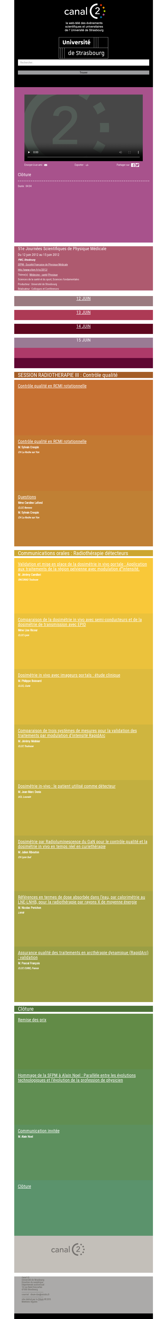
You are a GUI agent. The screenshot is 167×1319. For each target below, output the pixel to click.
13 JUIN (83, 312)
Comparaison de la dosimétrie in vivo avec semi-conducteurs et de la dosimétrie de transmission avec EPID (80, 622)
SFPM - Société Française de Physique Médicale (43, 264)
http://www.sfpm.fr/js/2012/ (33, 269)
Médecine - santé (39, 274)
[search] (83, 62)
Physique (53, 274)
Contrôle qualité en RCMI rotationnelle (52, 386)
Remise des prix (32, 1019)
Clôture (24, 1186)
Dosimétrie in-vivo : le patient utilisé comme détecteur (67, 786)
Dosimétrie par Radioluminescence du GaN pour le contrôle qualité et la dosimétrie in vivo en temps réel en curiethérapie (82, 844)
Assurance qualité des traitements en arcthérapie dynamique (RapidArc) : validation (83, 955)
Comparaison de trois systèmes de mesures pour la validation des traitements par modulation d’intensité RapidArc (77, 733)
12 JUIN (83, 298)
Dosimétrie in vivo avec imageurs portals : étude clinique (69, 675)
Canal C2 (25, 1277)
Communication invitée (39, 1130)
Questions (27, 497)
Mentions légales (29, 1301)
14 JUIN (83, 326)
